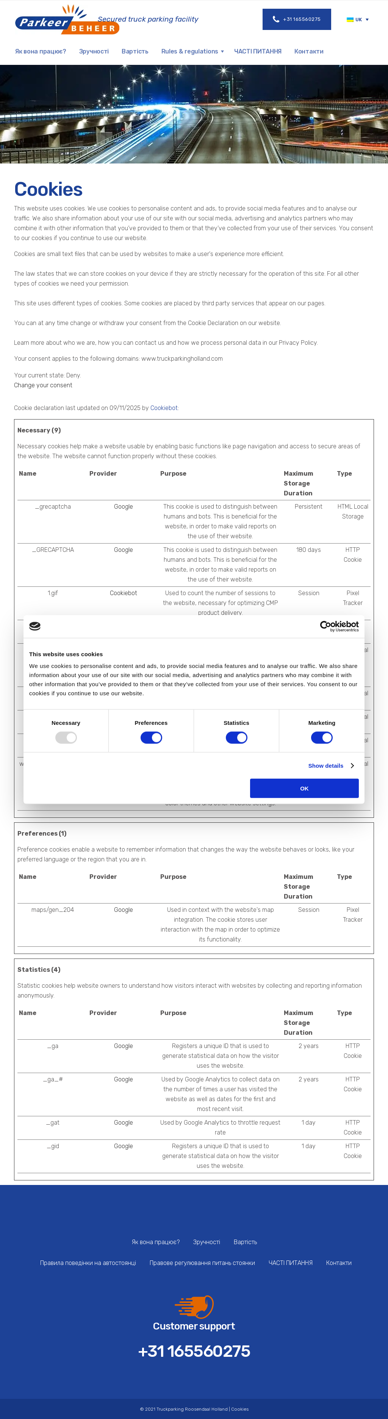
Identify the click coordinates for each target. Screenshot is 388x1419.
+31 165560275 (295, 19)
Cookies (240, 1409)
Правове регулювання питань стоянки (202, 1263)
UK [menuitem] (357, 19)
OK (304, 788)
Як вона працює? (155, 1242)
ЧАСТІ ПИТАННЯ (291, 1263)
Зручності (206, 1242)
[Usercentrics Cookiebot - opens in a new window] (326, 626)
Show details (326, 765)
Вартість (245, 1242)
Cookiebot (164, 408)
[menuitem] (356, 19)
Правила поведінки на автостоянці (88, 1263)
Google (123, 506)
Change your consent (43, 385)
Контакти (339, 1263)
